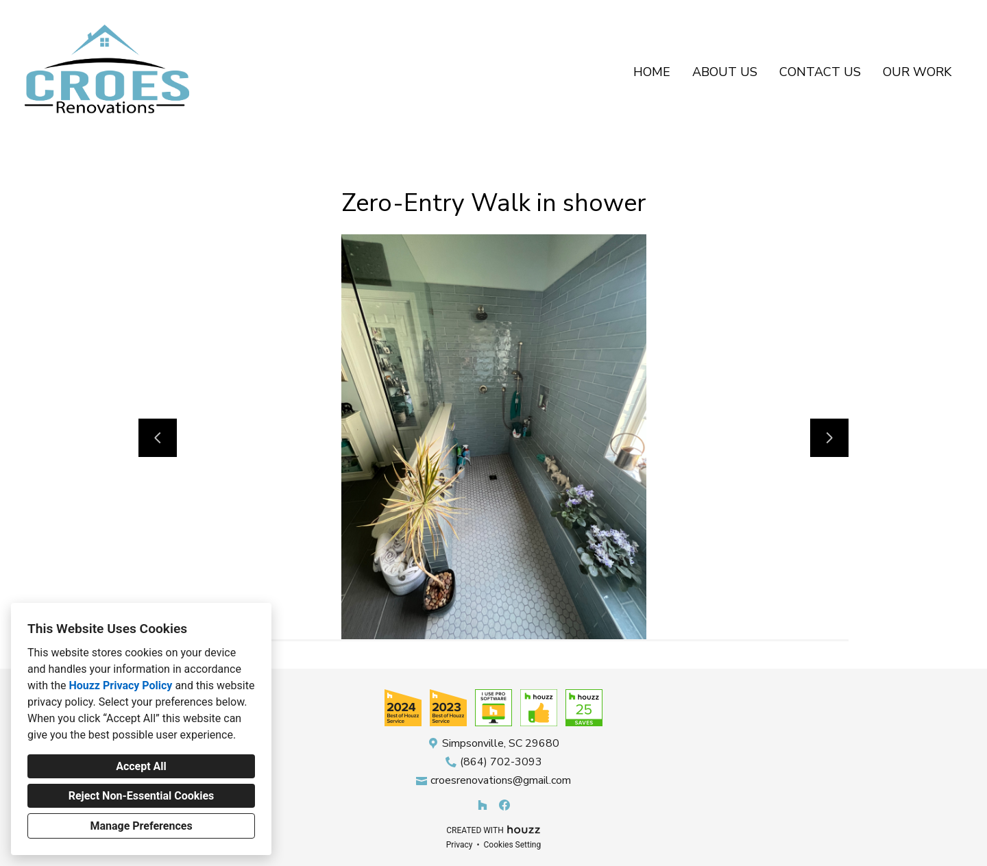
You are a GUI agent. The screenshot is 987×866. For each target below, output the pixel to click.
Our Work (917, 72)
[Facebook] (504, 805)
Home (651, 72)
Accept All (141, 766)
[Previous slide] (157, 438)
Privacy (459, 845)
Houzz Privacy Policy (120, 685)
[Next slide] (829, 438)
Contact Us (820, 72)
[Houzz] (482, 805)
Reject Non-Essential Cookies (142, 795)
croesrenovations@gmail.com (500, 780)
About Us (724, 72)
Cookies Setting (512, 845)
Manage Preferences (141, 825)
